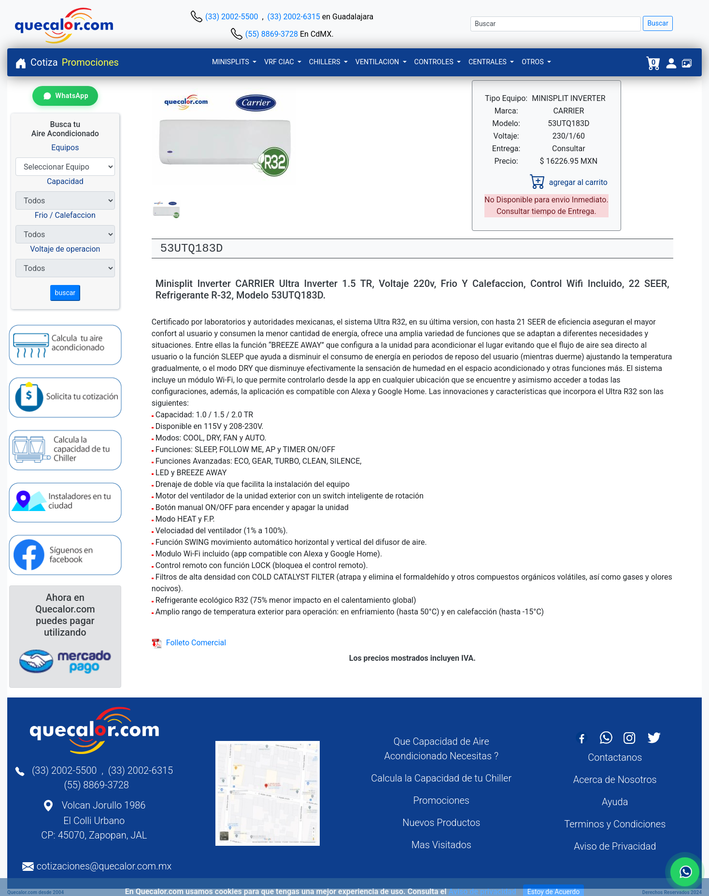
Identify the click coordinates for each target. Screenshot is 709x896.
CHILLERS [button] (325, 62)
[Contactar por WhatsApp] (65, 96)
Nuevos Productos (441, 822)
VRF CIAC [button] (280, 62)
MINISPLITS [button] (231, 62)
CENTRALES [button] (488, 62)
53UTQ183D (191, 248)
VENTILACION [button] (378, 62)
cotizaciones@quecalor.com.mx (104, 866)
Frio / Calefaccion (65, 215)
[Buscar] (555, 23)
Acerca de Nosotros (615, 779)
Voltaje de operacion (65, 249)
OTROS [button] (533, 62)
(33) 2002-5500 (231, 16)
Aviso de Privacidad (615, 846)
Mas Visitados (441, 845)
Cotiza (44, 62)
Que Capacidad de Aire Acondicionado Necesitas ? (441, 749)
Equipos (65, 147)
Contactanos (615, 757)
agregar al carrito (569, 182)
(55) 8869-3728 (271, 34)
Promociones (90, 62)
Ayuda (615, 802)
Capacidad (65, 181)
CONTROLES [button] (434, 62)
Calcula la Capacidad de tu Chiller (441, 778)
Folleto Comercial (189, 642)
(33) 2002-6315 (294, 16)
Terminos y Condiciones (615, 824)
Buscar (657, 23)
